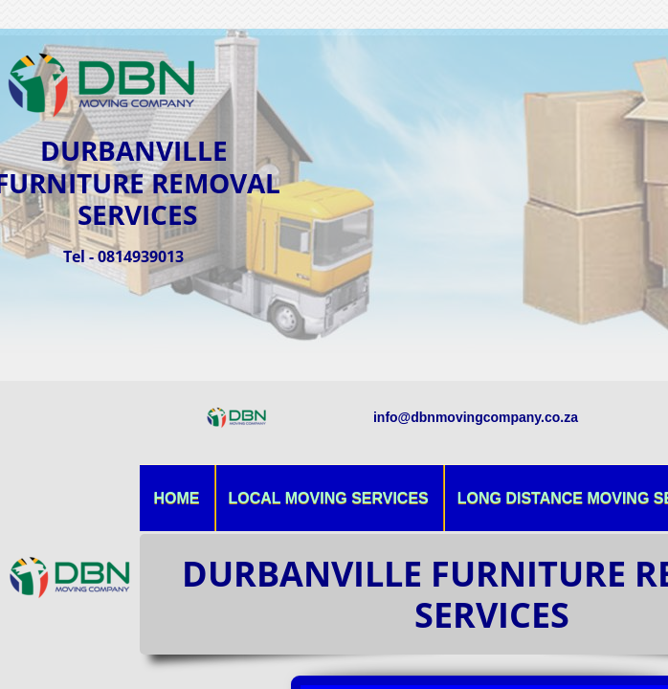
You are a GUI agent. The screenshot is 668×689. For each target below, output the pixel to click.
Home (177, 498)
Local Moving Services (329, 498)
